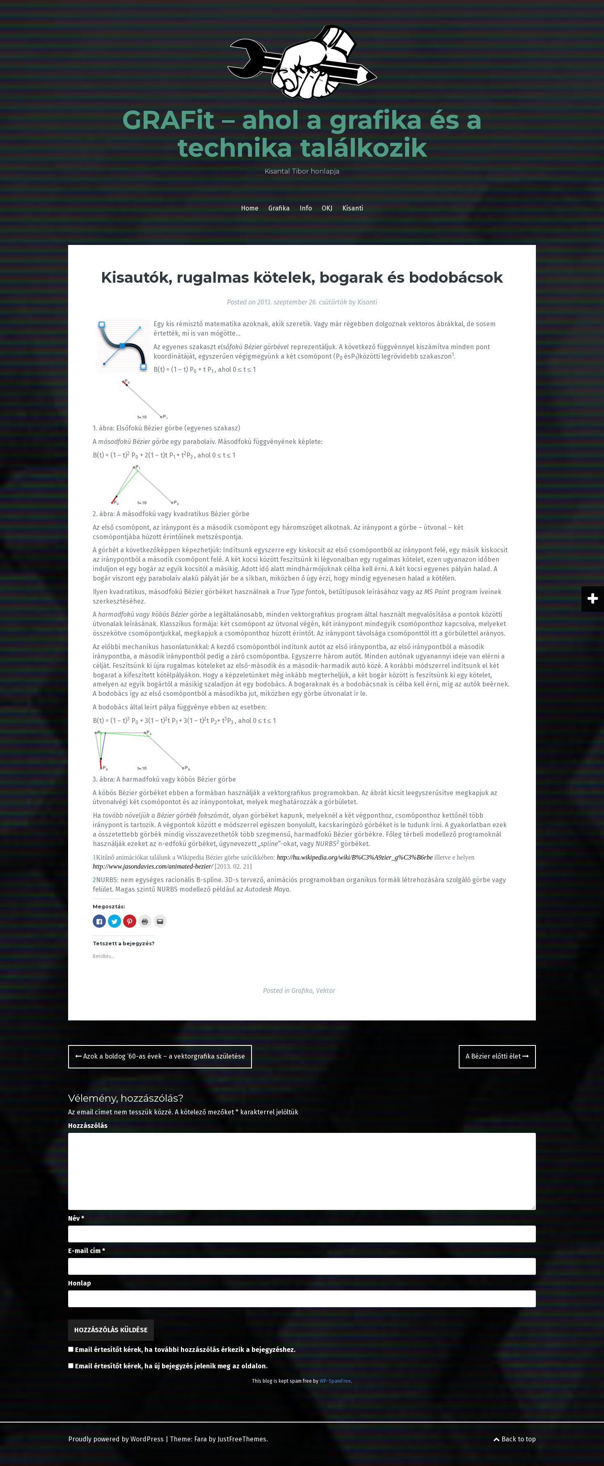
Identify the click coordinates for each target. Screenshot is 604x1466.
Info (306, 208)
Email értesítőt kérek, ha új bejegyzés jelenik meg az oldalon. (171, 1366)
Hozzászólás (88, 1126)
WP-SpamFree (335, 1381)
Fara (200, 1439)
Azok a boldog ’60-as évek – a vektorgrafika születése (160, 1056)
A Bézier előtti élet (497, 1056)
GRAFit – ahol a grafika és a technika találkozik (302, 133)
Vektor (325, 991)
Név (76, 1218)
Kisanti (352, 208)
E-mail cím (86, 1251)
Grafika (279, 208)
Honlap (79, 1283)
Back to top (514, 1439)
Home (250, 208)
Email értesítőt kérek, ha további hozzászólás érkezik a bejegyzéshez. (185, 1350)
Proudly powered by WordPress (116, 1439)
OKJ (327, 208)
